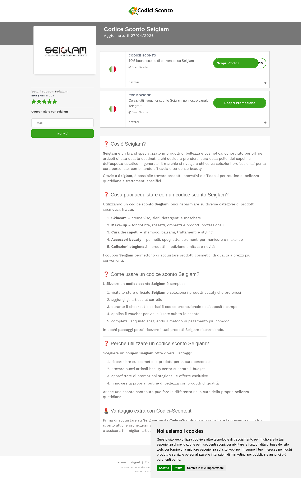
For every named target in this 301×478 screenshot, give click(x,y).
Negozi (135, 462)
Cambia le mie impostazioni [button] (205, 468)
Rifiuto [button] (178, 468)
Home (121, 462)
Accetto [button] (164, 468)
